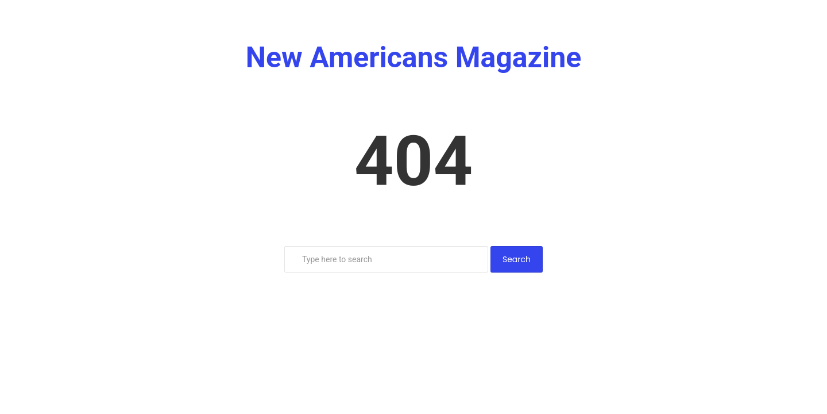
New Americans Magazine (414, 57)
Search (517, 259)
